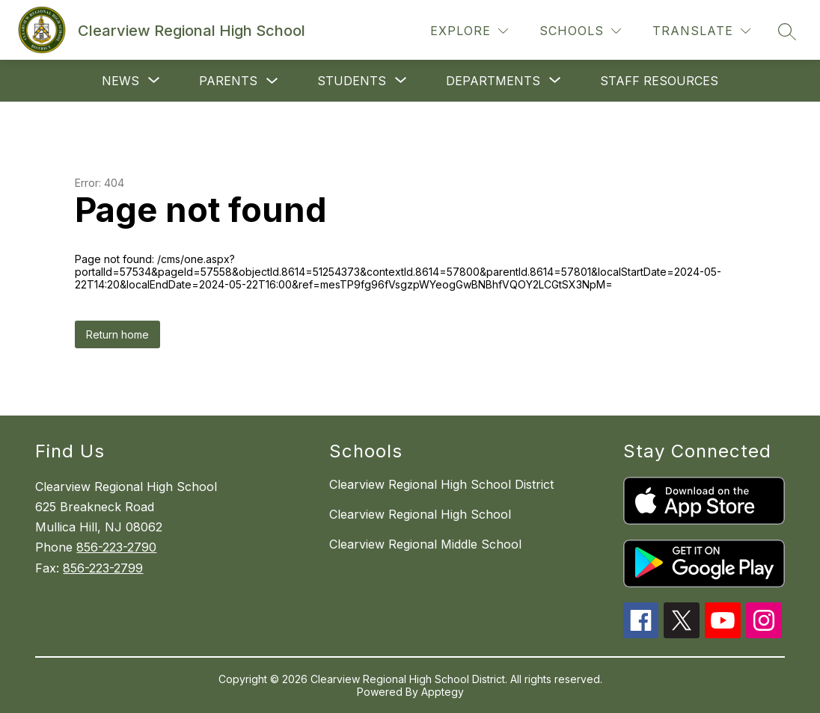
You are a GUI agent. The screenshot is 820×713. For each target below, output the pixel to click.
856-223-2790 (116, 547)
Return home (117, 334)
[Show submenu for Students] (351, 81)
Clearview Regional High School (420, 514)
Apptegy (442, 691)
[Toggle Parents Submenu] (272, 81)
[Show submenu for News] (120, 81)
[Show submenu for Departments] (493, 81)
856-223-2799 (103, 568)
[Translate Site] (701, 31)
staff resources (659, 80)
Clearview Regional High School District (441, 484)
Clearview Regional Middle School (425, 544)
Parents (228, 80)
